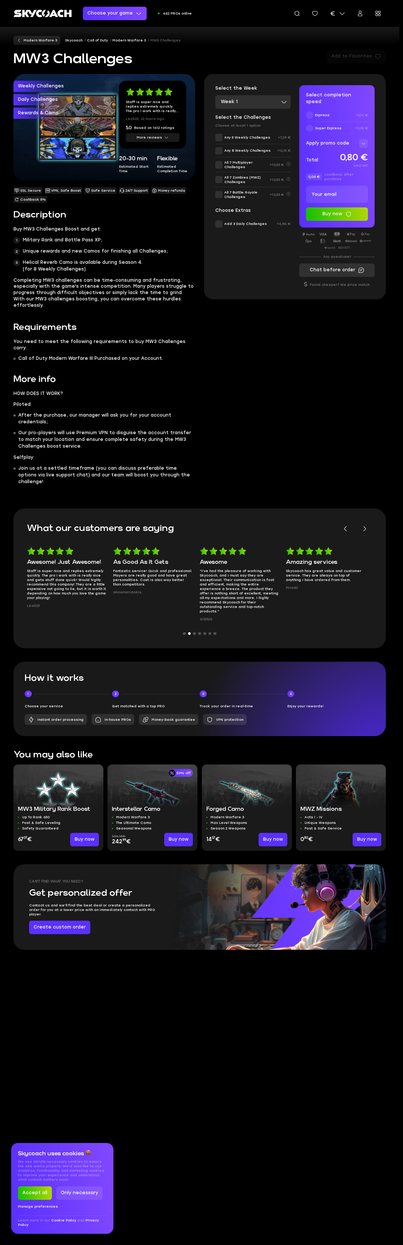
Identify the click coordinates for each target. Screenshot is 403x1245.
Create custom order (60, 927)
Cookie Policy (64, 1220)
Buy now (84, 839)
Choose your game (114, 13)
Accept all (34, 1192)
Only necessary (79, 1192)
